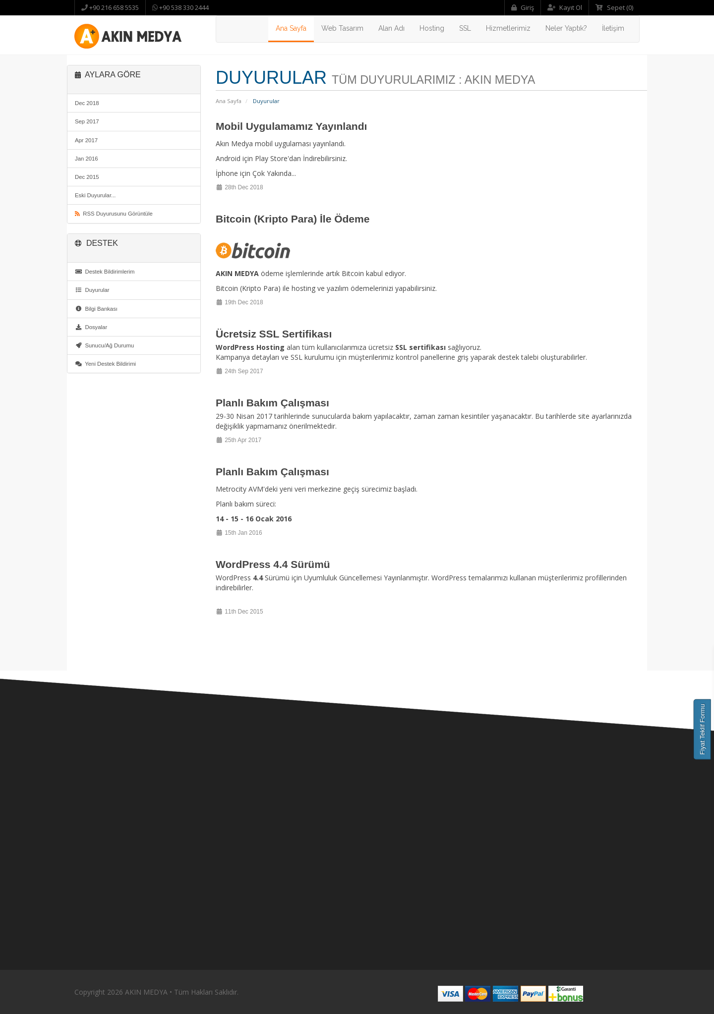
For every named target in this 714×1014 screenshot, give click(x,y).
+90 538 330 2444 (183, 7)
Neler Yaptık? (566, 28)
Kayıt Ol (564, 7)
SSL (465, 28)
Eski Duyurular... (95, 195)
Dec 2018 (87, 103)
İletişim (613, 28)
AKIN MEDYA (146, 992)
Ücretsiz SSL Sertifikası (274, 333)
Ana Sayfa (291, 28)
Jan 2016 (86, 159)
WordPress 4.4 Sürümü (273, 564)
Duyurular (92, 290)
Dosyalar (91, 327)
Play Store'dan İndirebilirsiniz (300, 158)
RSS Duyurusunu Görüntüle (114, 214)
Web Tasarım (342, 28)
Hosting (431, 28)
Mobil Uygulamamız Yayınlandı (291, 126)
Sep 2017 (87, 121)
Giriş (522, 7)
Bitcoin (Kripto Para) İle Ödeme (292, 219)
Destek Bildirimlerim (105, 272)
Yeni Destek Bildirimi (105, 364)
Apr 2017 (86, 140)
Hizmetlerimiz (508, 28)
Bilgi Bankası (96, 309)
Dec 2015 (87, 177)
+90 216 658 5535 (113, 7)
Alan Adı (391, 28)
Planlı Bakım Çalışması (272, 402)
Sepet (614, 7)
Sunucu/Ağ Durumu (104, 345)
